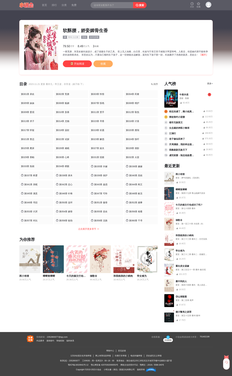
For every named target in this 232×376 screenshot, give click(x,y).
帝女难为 (142, 276)
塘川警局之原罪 (183, 312)
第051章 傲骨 (99, 202)
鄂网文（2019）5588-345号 (152, 365)
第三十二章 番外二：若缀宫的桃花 (196, 254)
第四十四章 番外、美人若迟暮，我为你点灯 (200, 285)
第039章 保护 (99, 175)
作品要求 (40, 341)
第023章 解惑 (97, 139)
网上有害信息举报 (103, 356)
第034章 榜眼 (62, 166)
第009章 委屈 (27, 112)
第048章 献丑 (134, 193)
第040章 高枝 (134, 175)
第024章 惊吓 (132, 139)
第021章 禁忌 (27, 139)
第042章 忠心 (64, 184)
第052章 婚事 (134, 202)
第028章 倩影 (132, 148)
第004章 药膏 (132, 94)
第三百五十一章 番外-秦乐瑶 (193, 270)
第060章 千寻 (134, 220)
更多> (210, 83)
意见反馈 (122, 351)
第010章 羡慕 (62, 112)
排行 (54, 5)
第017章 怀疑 (27, 130)
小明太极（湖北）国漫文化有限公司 (119, 369)
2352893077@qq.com (57, 337)
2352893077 (74, 361)
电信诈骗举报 (136, 356)
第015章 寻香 (97, 121)
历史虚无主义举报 (154, 356)
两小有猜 (24, 276)
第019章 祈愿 (97, 130)
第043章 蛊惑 (99, 184)
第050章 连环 (64, 202)
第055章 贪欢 (99, 211)
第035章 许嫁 (99, 166)
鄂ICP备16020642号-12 (78, 365)
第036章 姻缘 (134, 166)
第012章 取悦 (132, 112)
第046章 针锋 (64, 193)
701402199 (204, 337)
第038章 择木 (64, 175)
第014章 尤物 (62, 121)
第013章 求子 (27, 121)
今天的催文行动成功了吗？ (80, 276)
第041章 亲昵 (29, 184)
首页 (44, 5)
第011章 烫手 (97, 112)
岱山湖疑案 (181, 296)
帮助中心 (110, 351)
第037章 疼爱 (29, 175)
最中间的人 (181, 281)
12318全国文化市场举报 (80, 356)
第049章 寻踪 (29, 202)
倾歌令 (93, 276)
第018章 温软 (62, 130)
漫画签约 (50, 341)
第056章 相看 (134, 211)
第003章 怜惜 (97, 94)
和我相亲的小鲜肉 (123, 276)
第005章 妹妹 (27, 103)
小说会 (98, 369)
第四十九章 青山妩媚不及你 (193, 193)
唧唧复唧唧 (49, 276)
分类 (64, 5)
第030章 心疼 (62, 157)
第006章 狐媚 (62, 103)
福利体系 (70, 341)
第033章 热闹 (27, 166)
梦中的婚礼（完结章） (191, 178)
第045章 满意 (29, 193)
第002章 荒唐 (62, 94)
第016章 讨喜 (132, 121)
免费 (74, 5)
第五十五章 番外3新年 (190, 315)
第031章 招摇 (97, 157)
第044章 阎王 (134, 184)
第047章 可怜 (99, 193)
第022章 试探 (62, 139)
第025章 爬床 (27, 148)
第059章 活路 (99, 220)
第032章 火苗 (132, 157)
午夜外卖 (183, 94)
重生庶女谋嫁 (182, 266)
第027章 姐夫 (97, 148)
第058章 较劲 (64, 220)
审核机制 (60, 341)
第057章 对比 (29, 220)
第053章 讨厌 (29, 211)
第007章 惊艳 (97, 103)
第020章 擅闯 (132, 130)
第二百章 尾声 (187, 300)
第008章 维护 (132, 103)
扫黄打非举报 (120, 356)
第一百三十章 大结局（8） (192, 224)
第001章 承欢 (27, 94)
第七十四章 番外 (188, 208)
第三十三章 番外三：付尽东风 (194, 239)
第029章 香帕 (27, 157)
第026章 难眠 (62, 148)
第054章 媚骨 (64, 211)
